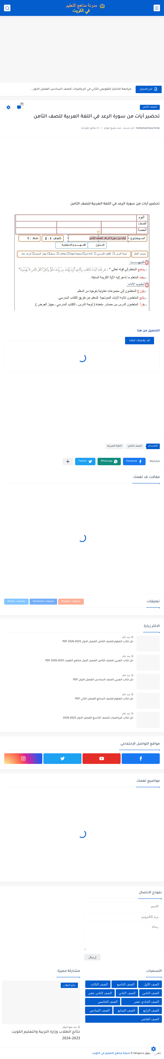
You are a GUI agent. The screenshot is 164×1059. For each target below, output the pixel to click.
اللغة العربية (114, 446)
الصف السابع (126, 1010)
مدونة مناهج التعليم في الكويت (111, 1053)
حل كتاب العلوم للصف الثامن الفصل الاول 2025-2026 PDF (97, 641)
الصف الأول (151, 984)
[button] (134, 461)
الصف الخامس (107, 1001)
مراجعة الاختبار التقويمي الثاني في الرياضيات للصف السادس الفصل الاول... (80, 89)
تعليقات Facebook (43, 601)
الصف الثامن (150, 107)
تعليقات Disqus (16, 601)
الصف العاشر (150, 1019)
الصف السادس (99, 1010)
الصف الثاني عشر (100, 993)
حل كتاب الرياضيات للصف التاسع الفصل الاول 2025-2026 (98, 718)
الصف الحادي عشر (146, 1001)
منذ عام (126, 637)
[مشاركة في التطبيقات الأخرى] (68, 461)
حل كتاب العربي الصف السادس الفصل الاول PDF (103, 679)
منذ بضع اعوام (69, 1026)
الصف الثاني (127, 993)
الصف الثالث (99, 984)
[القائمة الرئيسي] (157, 8)
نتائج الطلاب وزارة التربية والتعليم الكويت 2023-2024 (45, 1035)
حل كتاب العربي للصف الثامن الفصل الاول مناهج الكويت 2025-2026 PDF (89, 660)
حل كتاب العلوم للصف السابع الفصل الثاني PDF (104, 699)
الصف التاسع (125, 984)
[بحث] (7, 8)
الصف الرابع (151, 1010)
